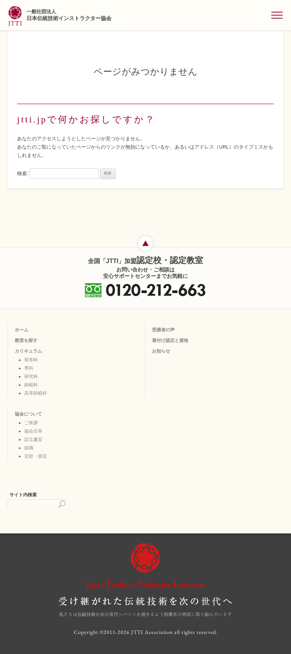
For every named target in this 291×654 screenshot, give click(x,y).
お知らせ (161, 351)
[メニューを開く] (277, 15)
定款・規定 (35, 456)
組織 (28, 447)
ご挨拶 (31, 422)
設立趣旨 (33, 439)
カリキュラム (28, 351)
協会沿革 (33, 431)
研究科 (31, 376)
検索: (22, 173)
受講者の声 (163, 329)
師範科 (31, 384)
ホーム (21, 329)
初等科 (31, 359)
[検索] (38, 504)
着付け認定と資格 (170, 340)
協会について (28, 414)
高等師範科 (35, 393)
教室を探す (26, 340)
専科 (28, 368)
